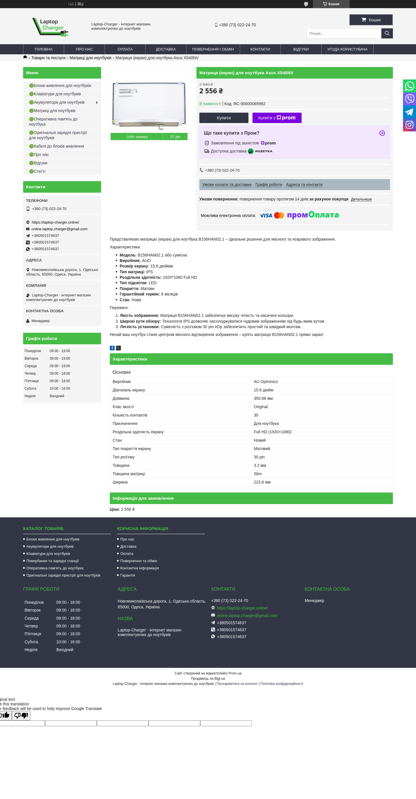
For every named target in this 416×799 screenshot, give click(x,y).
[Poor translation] (21, 715)
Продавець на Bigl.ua (208, 679)
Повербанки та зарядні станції (52, 561)
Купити (224, 117)
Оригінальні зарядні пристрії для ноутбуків (63, 575)
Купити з (277, 117)
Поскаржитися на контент (237, 684)
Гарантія (127, 575)
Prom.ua (235, 673)
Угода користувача (347, 49)
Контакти (260, 49)
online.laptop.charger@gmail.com (59, 229)
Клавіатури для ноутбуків (48, 553)
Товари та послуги (48, 57)
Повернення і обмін (213, 49)
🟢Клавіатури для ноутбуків (55, 94)
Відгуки (301, 49)
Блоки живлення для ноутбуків (52, 539)
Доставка (166, 49)
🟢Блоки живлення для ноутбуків (60, 85)
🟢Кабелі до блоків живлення (56, 146)
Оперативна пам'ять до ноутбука (54, 568)
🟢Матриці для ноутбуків (52, 110)
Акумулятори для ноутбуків (50, 546)
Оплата (125, 49)
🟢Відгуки (38, 163)
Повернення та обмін (138, 561)
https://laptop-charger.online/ (55, 222)
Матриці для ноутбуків (90, 57)
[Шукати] (387, 33)
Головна (44, 49)
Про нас (84, 49)
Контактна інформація (139, 568)
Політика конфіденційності (282, 684)
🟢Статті (37, 171)
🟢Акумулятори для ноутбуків (57, 102)
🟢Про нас (39, 154)
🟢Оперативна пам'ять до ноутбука (53, 122)
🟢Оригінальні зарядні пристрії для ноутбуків (58, 135)
